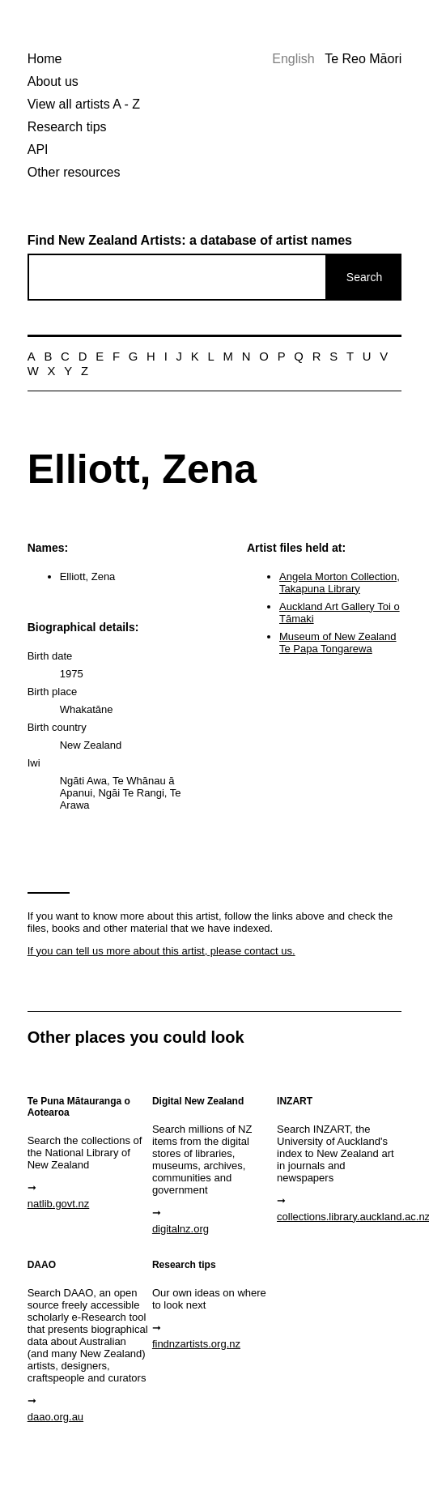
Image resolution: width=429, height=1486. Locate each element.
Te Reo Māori (363, 59)
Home (45, 59)
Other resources (74, 172)
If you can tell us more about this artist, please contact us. (161, 951)
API (38, 149)
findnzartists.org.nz (196, 1344)
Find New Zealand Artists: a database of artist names (190, 240)
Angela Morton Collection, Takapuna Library (339, 582)
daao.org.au (55, 1417)
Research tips (67, 127)
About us (53, 81)
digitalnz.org (180, 1229)
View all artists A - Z (84, 104)
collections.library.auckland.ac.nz (337, 1217)
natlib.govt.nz (59, 1204)
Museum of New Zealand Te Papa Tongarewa (338, 642)
